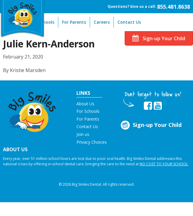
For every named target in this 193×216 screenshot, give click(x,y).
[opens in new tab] (148, 106)
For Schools (87, 111)
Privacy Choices (91, 142)
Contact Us (129, 22)
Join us (82, 134)
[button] (32, 110)
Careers (102, 22)
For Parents (74, 22)
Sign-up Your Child (158, 38)
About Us (85, 103)
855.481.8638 (173, 6)
